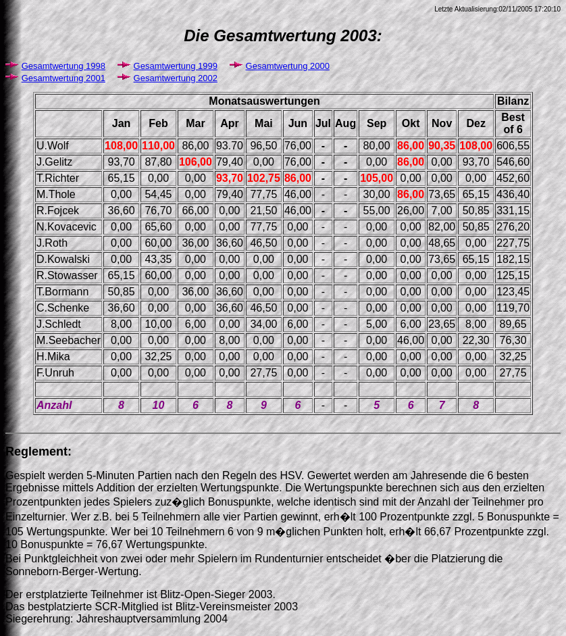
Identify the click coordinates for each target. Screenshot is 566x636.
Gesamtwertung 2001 (63, 78)
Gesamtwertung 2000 (288, 66)
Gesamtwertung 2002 (175, 78)
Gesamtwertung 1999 (175, 66)
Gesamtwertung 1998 (63, 66)
